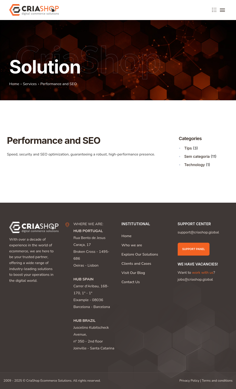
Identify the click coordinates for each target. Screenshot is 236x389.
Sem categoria (197, 156)
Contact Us (130, 282)
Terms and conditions (217, 380)
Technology (194, 164)
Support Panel (193, 249)
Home (14, 83)
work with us (202, 272)
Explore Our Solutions (139, 254)
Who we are (131, 245)
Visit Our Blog (133, 272)
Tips (188, 148)
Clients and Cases (136, 263)
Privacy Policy (189, 380)
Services (30, 83)
